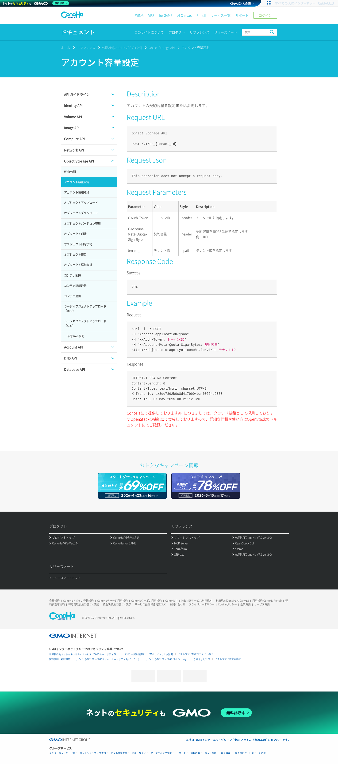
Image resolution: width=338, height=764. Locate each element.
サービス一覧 (220, 15)
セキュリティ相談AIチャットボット (196, 654)
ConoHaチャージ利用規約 (112, 601)
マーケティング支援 (161, 753)
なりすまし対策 (202, 659)
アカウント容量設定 (195, 47)
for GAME (165, 15)
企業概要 (245, 604)
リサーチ (181, 753)
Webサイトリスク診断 (161, 654)
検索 (272, 32)
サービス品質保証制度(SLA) (150, 604)
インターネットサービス (62, 753)
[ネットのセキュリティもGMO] (36, 3)
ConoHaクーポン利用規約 (146, 601)
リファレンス (199, 32)
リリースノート (225, 32)
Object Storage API (162, 47)
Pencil (201, 15)
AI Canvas (184, 15)
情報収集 (195, 753)
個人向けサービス (244, 753)
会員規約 (54, 601)
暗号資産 (225, 753)
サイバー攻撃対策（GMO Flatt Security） (167, 659)
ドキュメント (78, 32)
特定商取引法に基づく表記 (83, 604)
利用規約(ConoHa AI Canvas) (232, 601)
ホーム (65, 47)
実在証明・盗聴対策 (59, 659)
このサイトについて (149, 32)
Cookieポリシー (227, 604)
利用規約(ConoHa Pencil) (267, 601)
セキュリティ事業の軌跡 (228, 659)
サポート (242, 15)
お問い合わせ (177, 604)
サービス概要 (262, 604)
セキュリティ (139, 753)
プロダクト (177, 32)
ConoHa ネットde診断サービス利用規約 (188, 601)
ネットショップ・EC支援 (93, 753)
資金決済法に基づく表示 (117, 604)
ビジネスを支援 (119, 753)
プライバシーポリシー (202, 604)
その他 (262, 753)
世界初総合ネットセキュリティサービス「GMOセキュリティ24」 (84, 654)
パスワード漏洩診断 (134, 654)
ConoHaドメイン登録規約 (78, 601)
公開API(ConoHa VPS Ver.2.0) (122, 47)
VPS (151, 15)
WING (139, 15)
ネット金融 (210, 753)
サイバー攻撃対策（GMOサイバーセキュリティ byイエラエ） (107, 659)
